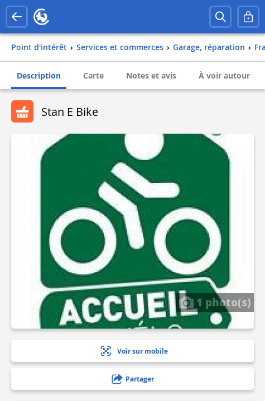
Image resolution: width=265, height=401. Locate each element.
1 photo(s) (215, 302)
